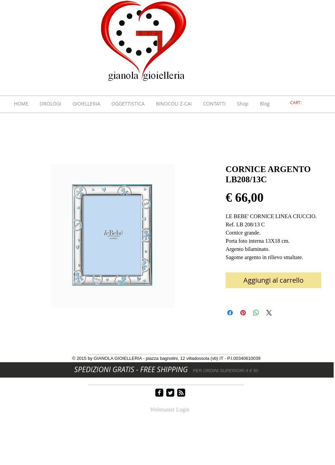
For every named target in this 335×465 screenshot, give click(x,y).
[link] (299, 102)
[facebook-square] (159, 393)
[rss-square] (181, 393)
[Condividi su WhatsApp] (256, 313)
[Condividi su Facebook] (230, 313)
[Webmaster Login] (169, 410)
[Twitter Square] (170, 393)
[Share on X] (269, 313)
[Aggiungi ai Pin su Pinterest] (243, 313)
